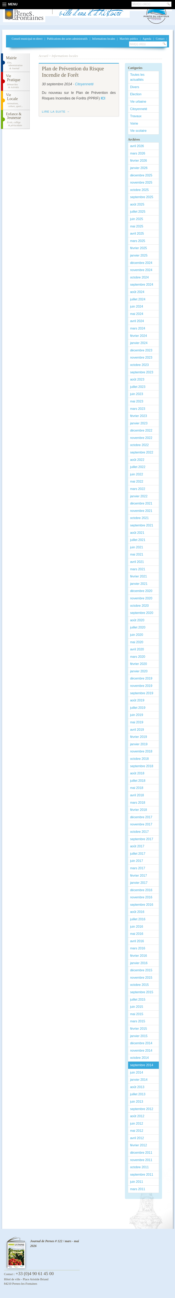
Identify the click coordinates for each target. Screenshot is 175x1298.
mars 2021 (137, 569)
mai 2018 (136, 788)
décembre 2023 (141, 350)
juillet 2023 (137, 386)
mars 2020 (137, 656)
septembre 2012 (141, 1109)
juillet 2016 (137, 919)
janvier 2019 (138, 744)
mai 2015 (136, 1014)
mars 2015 (137, 1021)
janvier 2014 (138, 1079)
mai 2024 (136, 314)
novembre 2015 (141, 977)
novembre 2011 (141, 1160)
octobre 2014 (139, 1057)
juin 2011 (136, 1181)
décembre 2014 (141, 1043)
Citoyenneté (138, 109)
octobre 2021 (139, 518)
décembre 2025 (141, 175)
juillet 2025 (137, 211)
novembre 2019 (141, 685)
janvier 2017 (138, 882)
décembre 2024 (141, 263)
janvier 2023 (138, 423)
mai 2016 (136, 933)
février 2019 (138, 736)
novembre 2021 (141, 510)
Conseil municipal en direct (27, 38)
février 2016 (138, 955)
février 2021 (138, 576)
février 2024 (138, 335)
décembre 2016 (141, 890)
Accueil (43, 56)
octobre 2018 (139, 758)
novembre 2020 (141, 598)
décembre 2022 (141, 430)
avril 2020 (137, 649)
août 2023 (137, 379)
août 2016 (137, 912)
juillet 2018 (137, 780)
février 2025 (138, 248)
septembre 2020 (141, 613)
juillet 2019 (137, 707)
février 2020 (138, 664)
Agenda (146, 38)
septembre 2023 (141, 372)
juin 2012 (136, 1123)
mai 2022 (136, 481)
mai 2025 (136, 226)
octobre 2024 (139, 277)
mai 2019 (136, 722)
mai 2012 (136, 1130)
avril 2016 (137, 941)
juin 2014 (136, 1072)
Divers (134, 87)
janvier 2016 (138, 963)
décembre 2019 (141, 678)
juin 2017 (136, 860)
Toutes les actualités (137, 77)
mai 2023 (136, 401)
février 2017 (138, 875)
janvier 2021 (138, 583)
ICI (103, 98)
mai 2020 (136, 642)
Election (135, 94)
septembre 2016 (141, 904)
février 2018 (138, 809)
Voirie (134, 123)
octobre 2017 (139, 831)
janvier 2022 (138, 496)
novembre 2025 (141, 182)
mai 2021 (136, 554)
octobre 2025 (139, 190)
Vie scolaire (138, 130)
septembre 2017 (141, 839)
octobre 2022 (139, 445)
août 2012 (137, 1116)
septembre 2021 (141, 525)
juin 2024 (136, 306)
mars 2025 (137, 241)
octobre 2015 (139, 984)
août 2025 (137, 204)
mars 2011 (137, 1189)
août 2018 (137, 773)
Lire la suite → (56, 111)
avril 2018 (137, 795)
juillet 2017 (137, 853)
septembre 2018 (141, 766)
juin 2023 (136, 394)
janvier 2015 (138, 1036)
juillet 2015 (137, 999)
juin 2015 (136, 1006)
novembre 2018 (141, 751)
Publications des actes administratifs (67, 38)
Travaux (135, 116)
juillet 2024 (137, 299)
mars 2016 (137, 948)
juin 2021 (136, 547)
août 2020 (137, 620)
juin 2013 (136, 1101)
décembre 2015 (141, 970)
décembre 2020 (141, 591)
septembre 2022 (141, 452)
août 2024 (137, 292)
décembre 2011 (141, 1152)
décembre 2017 (141, 817)
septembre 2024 (141, 284)
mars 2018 (137, 802)
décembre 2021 (141, 503)
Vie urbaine (138, 101)
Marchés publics (129, 38)
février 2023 (138, 416)
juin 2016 (136, 926)
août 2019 (137, 700)
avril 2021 (137, 561)
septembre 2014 (141, 1065)
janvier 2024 (138, 343)
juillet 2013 (137, 1094)
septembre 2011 (141, 1174)
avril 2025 (137, 233)
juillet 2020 (137, 627)
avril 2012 (137, 1138)
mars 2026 (137, 153)
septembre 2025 (141, 197)
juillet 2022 (137, 467)
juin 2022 (136, 474)
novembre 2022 (141, 438)
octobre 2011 (139, 1167)
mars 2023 (137, 408)
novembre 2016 (141, 897)
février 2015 (138, 1028)
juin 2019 (136, 715)
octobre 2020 (139, 605)
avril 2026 (137, 146)
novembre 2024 (141, 270)
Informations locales (103, 38)
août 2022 (137, 459)
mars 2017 (137, 868)
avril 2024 (137, 321)
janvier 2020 (138, 671)
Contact (160, 38)
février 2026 (138, 160)
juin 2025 (136, 219)
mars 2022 (137, 489)
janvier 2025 (138, 255)
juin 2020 (136, 634)
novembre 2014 (141, 1050)
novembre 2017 (141, 824)
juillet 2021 (137, 540)
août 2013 (137, 1087)
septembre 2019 (141, 693)
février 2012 (138, 1145)
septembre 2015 (141, 992)
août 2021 (137, 532)
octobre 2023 (139, 365)
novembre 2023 (141, 357)
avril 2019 (137, 729)
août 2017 (137, 846)
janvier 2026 (138, 168)
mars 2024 (137, 328)
